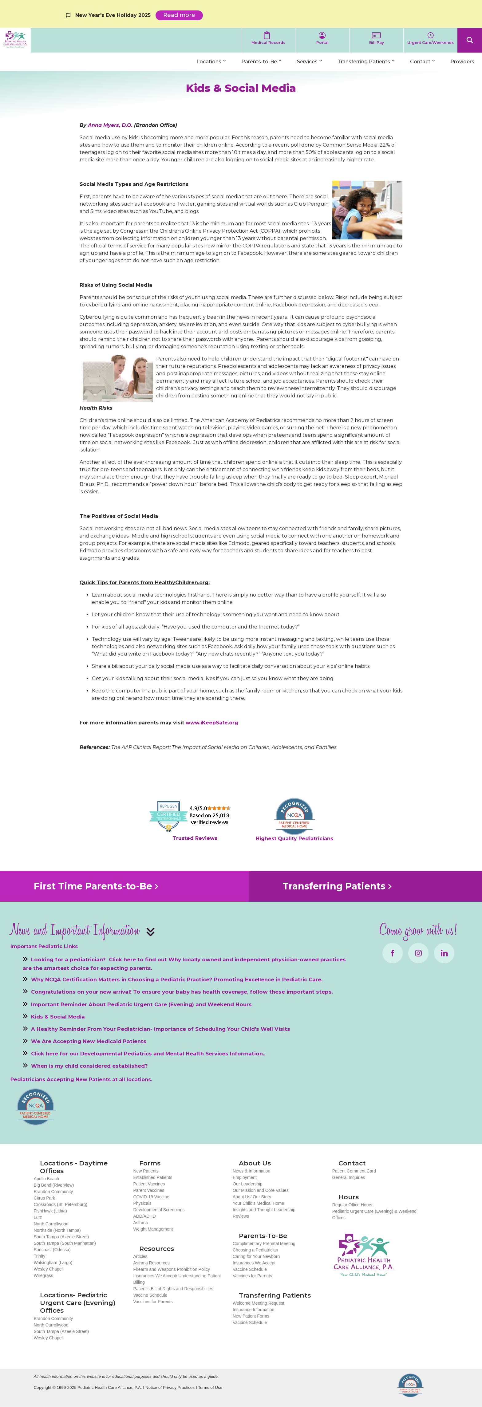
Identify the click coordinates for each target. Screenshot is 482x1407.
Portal (322, 42)
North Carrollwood (51, 1223)
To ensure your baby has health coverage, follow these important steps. (233, 992)
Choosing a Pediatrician (255, 1249)
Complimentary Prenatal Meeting (264, 1243)
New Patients (145, 1171)
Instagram (418, 953)
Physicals (142, 1203)
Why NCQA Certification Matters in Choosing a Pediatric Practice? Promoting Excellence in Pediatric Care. (176, 979)
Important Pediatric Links (44, 946)
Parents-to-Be (259, 62)
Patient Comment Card (354, 1171)
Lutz (38, 1217)
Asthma (140, 1222)
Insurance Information (253, 1309)
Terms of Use (210, 1387)
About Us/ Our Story (252, 1196)
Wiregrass (43, 1275)
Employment (245, 1177)
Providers (462, 62)
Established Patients (152, 1177)
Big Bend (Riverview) (54, 1185)
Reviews (241, 1216)
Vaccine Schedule (150, 1295)
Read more (183, 16)
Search (469, 40)
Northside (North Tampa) (57, 1230)
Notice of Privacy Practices (170, 1387)
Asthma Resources (151, 1262)
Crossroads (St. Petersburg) (60, 1204)
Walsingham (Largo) (53, 1262)
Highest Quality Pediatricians (294, 838)
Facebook (392, 953)
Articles (140, 1256)
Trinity (39, 1256)
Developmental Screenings (158, 1209)
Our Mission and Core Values (261, 1190)
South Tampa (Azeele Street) (61, 1236)
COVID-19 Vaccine (151, 1196)
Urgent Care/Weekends (430, 42)
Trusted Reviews (194, 838)
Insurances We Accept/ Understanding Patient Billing (177, 1279)
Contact (420, 62)
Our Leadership (248, 1183)
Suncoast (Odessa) (52, 1249)
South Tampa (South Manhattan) (65, 1243)
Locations (208, 62)
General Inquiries (348, 1177)
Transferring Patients (364, 62)
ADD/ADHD (144, 1216)
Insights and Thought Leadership (264, 1209)
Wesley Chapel (48, 1269)
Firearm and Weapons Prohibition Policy (171, 1269)
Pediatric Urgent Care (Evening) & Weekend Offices (374, 1214)
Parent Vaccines (148, 1190)
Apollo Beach (46, 1178)
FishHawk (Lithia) (50, 1210)
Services (307, 62)
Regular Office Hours (352, 1204)
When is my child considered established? (89, 1066)
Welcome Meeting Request (258, 1303)
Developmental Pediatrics (116, 1053)
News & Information (251, 1171)
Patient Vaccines (149, 1183)
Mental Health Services (196, 1053)
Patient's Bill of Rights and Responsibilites (173, 1288)
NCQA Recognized (410, 1385)
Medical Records (268, 42)
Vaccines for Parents (152, 1301)
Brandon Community (53, 1191)
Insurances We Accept (254, 1262)
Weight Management (153, 1229)
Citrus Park (44, 1198)
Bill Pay (376, 42)
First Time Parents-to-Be (93, 886)
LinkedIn (444, 953)
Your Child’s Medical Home (258, 1203)
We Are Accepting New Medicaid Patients (88, 1041)
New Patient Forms (251, 1316)
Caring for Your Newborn (256, 1256)
